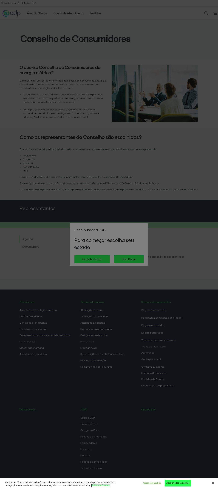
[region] (109, 483)
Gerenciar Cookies (152, 483)
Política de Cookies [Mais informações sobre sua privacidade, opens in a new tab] (101, 486)
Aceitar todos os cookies (178, 483)
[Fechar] (213, 483)
